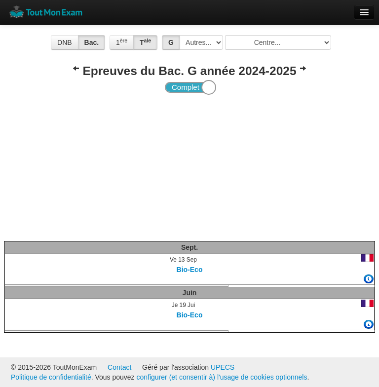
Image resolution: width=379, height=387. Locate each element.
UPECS (222, 367)
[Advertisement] (190, 167)
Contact (119, 367)
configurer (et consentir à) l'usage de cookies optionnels (222, 377)
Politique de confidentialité (51, 377)
